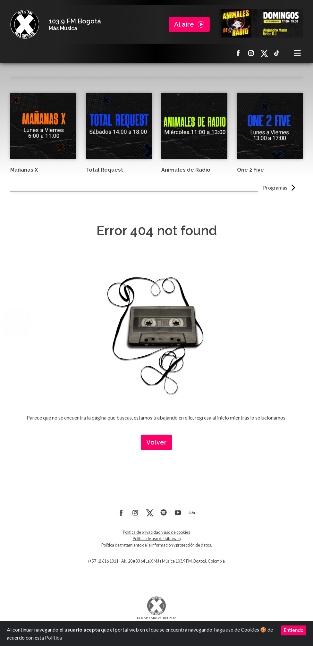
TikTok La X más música (277, 53)
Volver (156, 442)
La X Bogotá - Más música (24, 24)
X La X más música (264, 53)
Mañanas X (24, 170)
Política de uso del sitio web (157, 538)
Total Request (104, 170)
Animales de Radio (185, 170)
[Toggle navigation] (297, 53)
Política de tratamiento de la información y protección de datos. (156, 545)
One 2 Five (250, 170)
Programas (275, 187)
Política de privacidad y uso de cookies (156, 532)
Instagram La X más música (251, 53)
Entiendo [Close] (293, 630)
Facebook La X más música (238, 53)
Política (53, 637)
